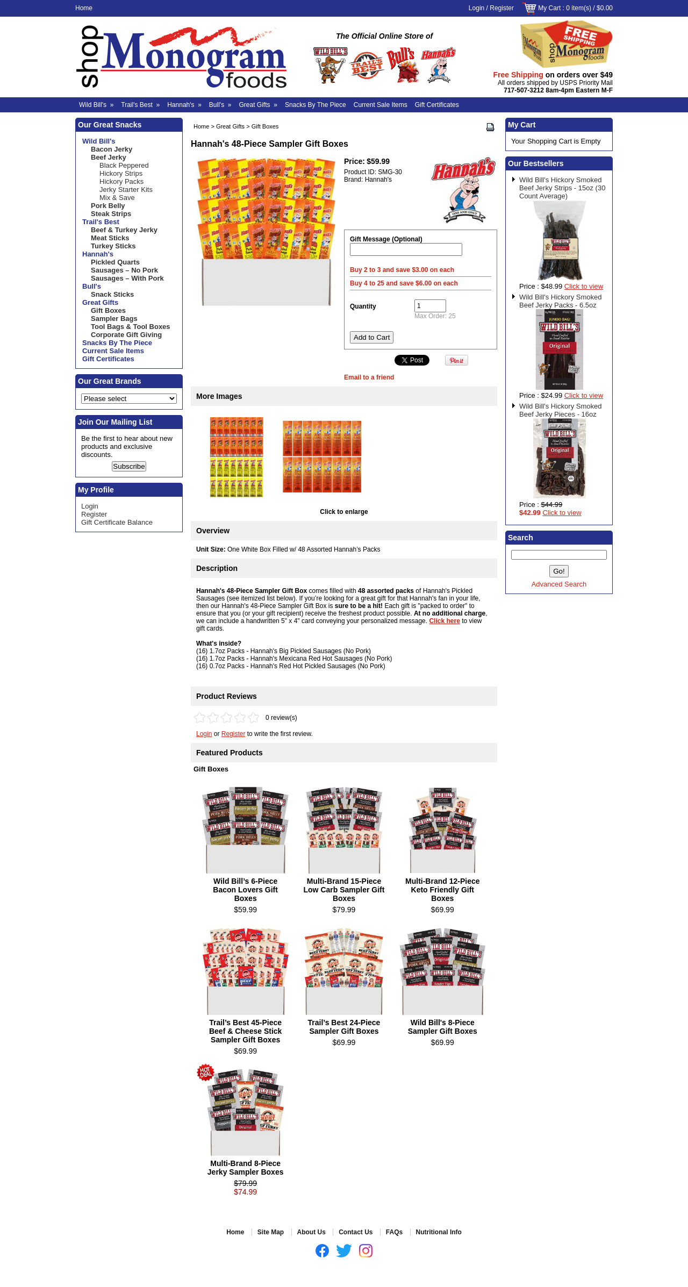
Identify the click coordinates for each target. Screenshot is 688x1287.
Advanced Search (559, 584)
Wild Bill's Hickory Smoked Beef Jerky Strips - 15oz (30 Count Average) (562, 188)
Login (476, 8)
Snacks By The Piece (315, 105)
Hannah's (184, 105)
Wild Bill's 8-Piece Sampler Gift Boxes (442, 1026)
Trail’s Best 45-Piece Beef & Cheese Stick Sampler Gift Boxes (245, 1031)
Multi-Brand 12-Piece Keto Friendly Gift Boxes (442, 890)
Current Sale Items (380, 105)
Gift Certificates (437, 105)
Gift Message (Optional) (386, 239)
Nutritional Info (439, 1232)
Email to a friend (369, 377)
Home (83, 8)
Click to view (583, 286)
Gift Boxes (265, 126)
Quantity (363, 306)
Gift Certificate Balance (117, 522)
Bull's (220, 105)
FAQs (394, 1232)
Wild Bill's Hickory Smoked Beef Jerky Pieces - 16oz (560, 410)
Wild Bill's (96, 105)
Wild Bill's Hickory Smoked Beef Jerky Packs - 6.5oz (560, 301)
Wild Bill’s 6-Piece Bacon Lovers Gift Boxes (245, 890)
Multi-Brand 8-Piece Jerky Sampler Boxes (245, 1167)
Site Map (270, 1232)
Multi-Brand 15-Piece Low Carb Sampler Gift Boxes (344, 890)
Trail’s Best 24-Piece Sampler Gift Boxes (344, 1026)
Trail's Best (140, 105)
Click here (444, 621)
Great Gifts (258, 105)
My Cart (549, 8)
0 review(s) (281, 717)
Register (502, 8)
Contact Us (355, 1232)
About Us (311, 1232)
